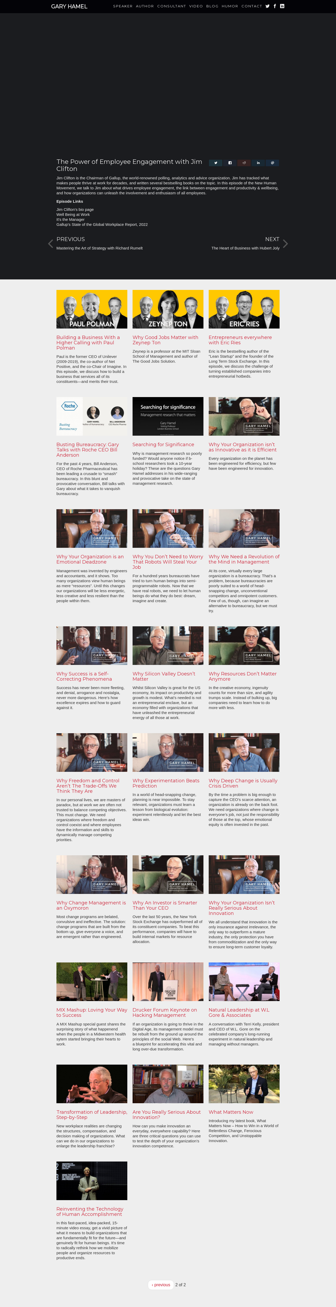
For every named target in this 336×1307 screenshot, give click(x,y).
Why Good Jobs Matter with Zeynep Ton (165, 340)
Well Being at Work (73, 214)
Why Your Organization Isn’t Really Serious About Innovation (242, 908)
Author (145, 6)
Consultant (171, 6)
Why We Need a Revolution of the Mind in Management (244, 559)
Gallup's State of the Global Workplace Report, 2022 (102, 224)
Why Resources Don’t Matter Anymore (243, 676)
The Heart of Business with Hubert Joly (246, 248)
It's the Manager (70, 219)
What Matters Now (231, 1112)
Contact (252, 6)
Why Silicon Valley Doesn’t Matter (164, 676)
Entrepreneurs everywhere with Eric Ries (240, 340)
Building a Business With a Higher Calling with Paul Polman (88, 343)
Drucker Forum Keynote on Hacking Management (165, 1012)
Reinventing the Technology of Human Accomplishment (89, 1211)
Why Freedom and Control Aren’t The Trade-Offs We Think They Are (87, 786)
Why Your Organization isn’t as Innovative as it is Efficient (243, 447)
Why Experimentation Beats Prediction (166, 783)
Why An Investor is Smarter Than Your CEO (165, 905)
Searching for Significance (163, 444)
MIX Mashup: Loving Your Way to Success (91, 1012)
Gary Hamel (69, 6)
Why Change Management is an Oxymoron (91, 905)
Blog (212, 6)
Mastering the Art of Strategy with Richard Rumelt (99, 248)
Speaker (123, 6)
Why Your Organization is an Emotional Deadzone (90, 559)
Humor (230, 6)
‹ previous (161, 1285)
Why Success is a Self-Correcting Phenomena (84, 676)
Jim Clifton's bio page (75, 209)
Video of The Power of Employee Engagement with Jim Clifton (168, 90)
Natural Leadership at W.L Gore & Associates (239, 1012)
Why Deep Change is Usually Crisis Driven (243, 783)
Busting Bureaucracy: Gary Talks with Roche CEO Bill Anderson (87, 450)
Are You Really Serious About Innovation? (167, 1114)
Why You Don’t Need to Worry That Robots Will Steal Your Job (168, 562)
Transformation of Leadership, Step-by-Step (91, 1114)
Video (196, 6)
